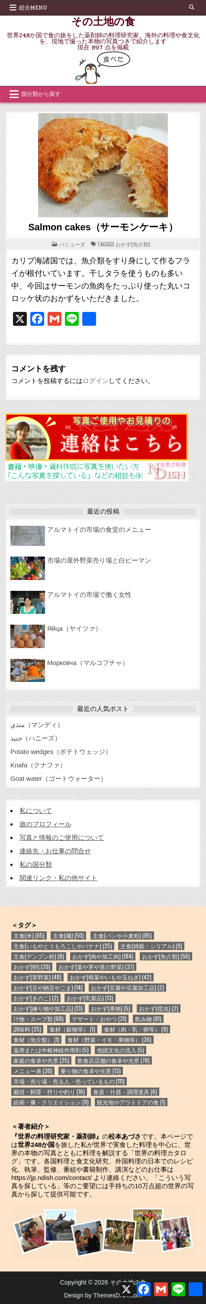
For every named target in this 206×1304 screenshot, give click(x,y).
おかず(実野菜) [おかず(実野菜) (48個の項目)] (37, 977)
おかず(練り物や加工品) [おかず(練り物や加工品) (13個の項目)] (48, 1008)
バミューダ (72, 244)
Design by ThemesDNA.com (103, 1295)
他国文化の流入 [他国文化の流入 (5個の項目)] (120, 1050)
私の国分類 (35, 864)
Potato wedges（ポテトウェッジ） (61, 751)
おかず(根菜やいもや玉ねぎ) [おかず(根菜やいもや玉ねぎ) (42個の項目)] (110, 977)
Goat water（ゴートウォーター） (58, 778)
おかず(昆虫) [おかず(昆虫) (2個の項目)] (158, 1008)
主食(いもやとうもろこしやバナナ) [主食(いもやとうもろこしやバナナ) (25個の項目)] (62, 946)
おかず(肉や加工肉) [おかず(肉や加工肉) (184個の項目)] (102, 956)
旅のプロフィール (45, 824)
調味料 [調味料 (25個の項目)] (27, 1029)
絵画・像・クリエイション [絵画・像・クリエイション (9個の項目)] (51, 1102)
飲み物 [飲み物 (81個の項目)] (148, 1019)
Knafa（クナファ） (38, 765)
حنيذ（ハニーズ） (35, 738)
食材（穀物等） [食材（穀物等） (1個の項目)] (72, 1029)
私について (35, 810)
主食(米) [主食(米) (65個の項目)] (29, 935)
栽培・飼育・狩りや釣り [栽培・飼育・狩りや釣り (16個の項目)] (49, 1092)
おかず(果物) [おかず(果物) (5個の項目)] (110, 1008)
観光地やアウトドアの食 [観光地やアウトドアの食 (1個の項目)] (131, 1102)
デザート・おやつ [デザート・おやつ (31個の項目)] (99, 1019)
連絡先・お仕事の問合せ (55, 851)
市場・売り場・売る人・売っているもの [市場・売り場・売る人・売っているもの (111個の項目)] (69, 1081)
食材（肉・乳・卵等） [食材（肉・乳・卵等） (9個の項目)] (136, 1029)
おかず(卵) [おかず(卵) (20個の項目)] (31, 967)
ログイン (96, 380)
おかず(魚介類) (133, 244)
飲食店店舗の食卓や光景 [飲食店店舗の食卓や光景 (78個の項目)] (113, 1060)
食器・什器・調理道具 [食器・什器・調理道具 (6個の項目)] (125, 1092)
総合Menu (33, 7)
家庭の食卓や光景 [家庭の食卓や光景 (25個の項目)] (41, 1060)
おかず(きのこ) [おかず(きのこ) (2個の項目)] (35, 998)
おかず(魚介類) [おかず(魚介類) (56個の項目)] (166, 956)
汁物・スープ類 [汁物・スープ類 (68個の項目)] (38, 1019)
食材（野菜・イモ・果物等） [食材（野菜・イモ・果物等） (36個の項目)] (109, 1039)
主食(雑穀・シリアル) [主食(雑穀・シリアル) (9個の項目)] (151, 946)
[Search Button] (191, 7)
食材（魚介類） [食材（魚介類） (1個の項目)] (36, 1039)
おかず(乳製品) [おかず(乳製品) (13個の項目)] (90, 998)
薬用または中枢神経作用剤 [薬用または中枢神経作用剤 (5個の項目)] (51, 1050)
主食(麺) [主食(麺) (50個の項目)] (68, 935)
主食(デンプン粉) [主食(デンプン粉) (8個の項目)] (38, 956)
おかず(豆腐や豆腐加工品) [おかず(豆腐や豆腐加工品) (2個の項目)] (127, 987)
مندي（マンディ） (37, 724)
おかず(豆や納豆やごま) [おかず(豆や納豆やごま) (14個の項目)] (48, 987)
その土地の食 (103, 21)
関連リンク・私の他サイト (58, 877)
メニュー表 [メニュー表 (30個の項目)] (32, 1071)
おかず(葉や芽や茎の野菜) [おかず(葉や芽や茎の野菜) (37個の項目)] (96, 967)
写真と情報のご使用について (61, 837)
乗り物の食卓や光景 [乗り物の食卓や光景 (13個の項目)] (91, 1071)
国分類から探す (41, 94)
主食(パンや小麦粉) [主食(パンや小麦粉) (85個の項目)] (122, 935)
